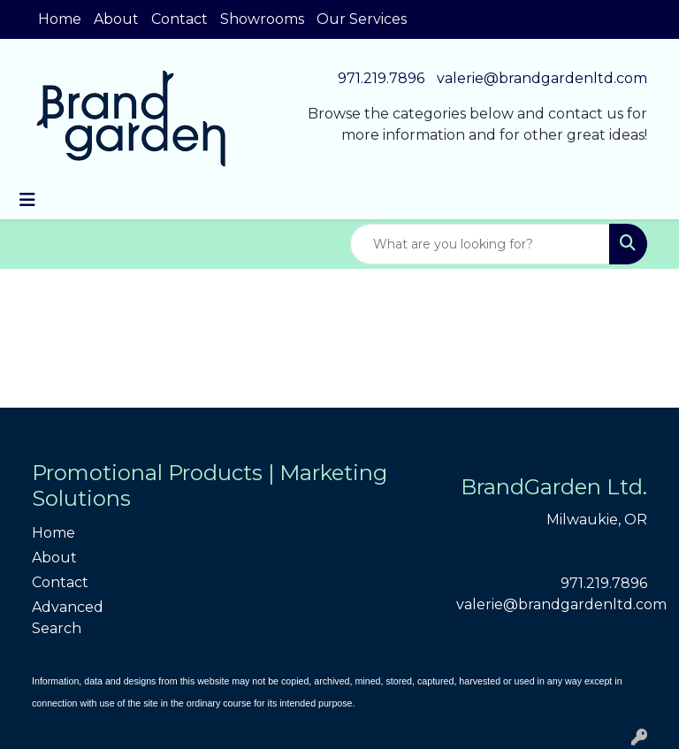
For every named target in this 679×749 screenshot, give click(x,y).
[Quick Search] (480, 244)
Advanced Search (67, 618)
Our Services (362, 19)
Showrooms (262, 19)
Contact (179, 19)
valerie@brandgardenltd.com (542, 78)
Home (59, 19)
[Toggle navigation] (27, 199)
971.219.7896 (381, 78)
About (116, 19)
